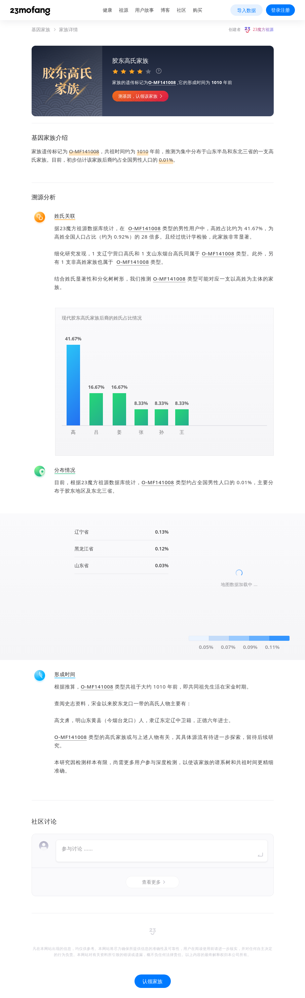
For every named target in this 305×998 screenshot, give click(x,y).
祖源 (123, 10)
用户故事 (144, 10)
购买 (197, 10)
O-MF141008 (162, 82)
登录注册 (280, 10)
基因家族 (41, 29)
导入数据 (246, 10)
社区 (181, 10)
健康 (107, 10)
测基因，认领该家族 (141, 96)
